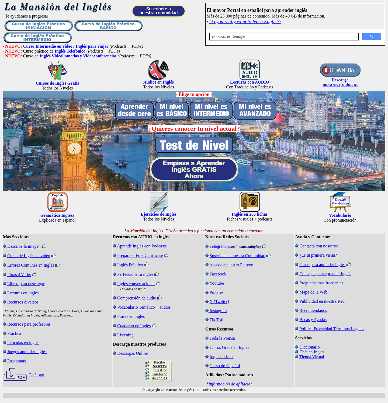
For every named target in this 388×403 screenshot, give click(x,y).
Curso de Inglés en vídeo (28, 255)
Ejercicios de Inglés (158, 214)
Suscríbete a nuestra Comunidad (237, 255)
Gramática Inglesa (57, 215)
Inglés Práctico (130, 265)
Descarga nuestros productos (340, 82)
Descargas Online (132, 353)
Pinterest (217, 292)
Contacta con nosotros (318, 246)
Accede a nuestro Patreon (231, 265)
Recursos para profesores (29, 324)
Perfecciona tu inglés (135, 274)
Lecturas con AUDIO (249, 82)
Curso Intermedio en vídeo (47, 46)
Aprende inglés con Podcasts (142, 246)
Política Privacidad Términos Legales (331, 328)
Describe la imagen (24, 246)
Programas (16, 361)
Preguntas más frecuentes (321, 283)
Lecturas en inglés (23, 293)
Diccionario (309, 347)
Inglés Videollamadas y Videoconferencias (78, 56)
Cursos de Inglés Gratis (57, 83)
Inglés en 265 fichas (250, 214)
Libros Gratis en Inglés (229, 347)
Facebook (218, 274)
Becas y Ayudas (313, 319)
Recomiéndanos (313, 310)
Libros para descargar (25, 283)
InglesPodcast (222, 356)
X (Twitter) (219, 301)
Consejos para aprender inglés (325, 273)
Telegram (218, 246)
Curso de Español (225, 365)
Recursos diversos (23, 302)
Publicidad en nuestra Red (322, 301)
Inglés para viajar (92, 46)
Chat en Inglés (311, 352)
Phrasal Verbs (19, 274)
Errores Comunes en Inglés (30, 265)
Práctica (14, 333)
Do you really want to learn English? (245, 21)
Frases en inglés (131, 316)
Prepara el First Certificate (140, 255)
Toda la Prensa (222, 338)
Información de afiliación (231, 384)
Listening (125, 335)
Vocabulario (340, 215)
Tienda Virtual (311, 356)
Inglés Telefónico (70, 51)
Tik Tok (216, 320)
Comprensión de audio (136, 298)
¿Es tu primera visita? (318, 255)
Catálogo (36, 375)
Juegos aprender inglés (27, 351)
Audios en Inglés (158, 82)
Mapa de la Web (313, 292)
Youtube (216, 283)
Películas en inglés (23, 342)
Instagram (218, 310)
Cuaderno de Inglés (134, 325)
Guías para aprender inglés (322, 264)
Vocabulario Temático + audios (144, 307)
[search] (283, 36)
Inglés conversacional (136, 283)
